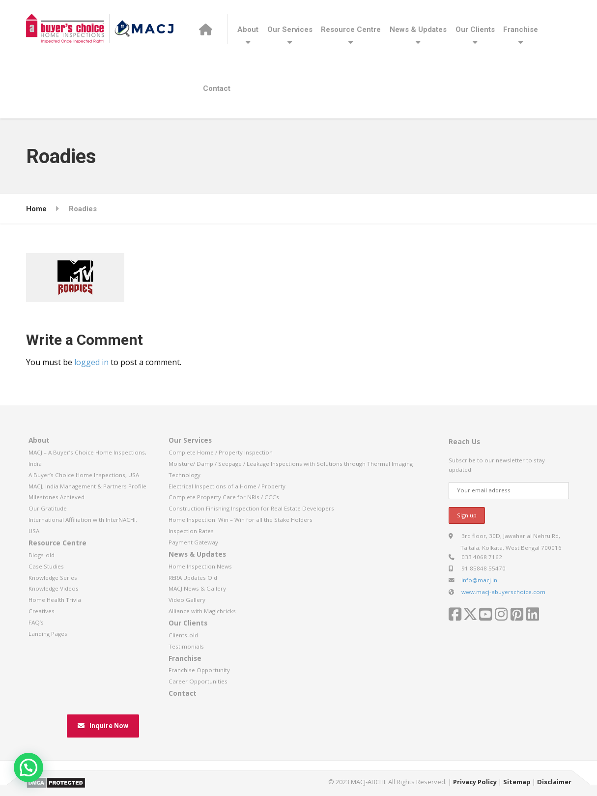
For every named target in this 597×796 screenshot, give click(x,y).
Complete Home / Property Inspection (221, 452)
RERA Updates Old (193, 577)
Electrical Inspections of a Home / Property (227, 486)
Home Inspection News (200, 566)
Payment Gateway (193, 542)
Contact (216, 88)
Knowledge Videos (53, 588)
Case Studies (46, 566)
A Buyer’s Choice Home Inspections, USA (83, 475)
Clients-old (183, 635)
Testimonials (186, 646)
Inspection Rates (191, 531)
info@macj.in (479, 580)
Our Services (290, 29)
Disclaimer (554, 781)
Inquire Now (103, 726)
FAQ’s (36, 622)
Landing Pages (47, 633)
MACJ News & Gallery (197, 588)
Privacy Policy (475, 781)
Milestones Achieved (56, 497)
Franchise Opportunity (199, 670)
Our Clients (475, 29)
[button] (28, 767)
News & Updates (418, 29)
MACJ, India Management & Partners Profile (87, 486)
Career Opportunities (198, 681)
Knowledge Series (52, 577)
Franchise (520, 29)
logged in (91, 362)
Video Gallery (187, 599)
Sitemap (517, 781)
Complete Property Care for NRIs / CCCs (224, 497)
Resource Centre (351, 29)
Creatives (41, 611)
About (247, 29)
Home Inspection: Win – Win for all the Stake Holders (241, 519)
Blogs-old (41, 555)
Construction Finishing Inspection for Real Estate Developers (251, 508)
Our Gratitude (47, 508)
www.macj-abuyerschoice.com (503, 592)
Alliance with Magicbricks (202, 611)
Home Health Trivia (54, 599)
